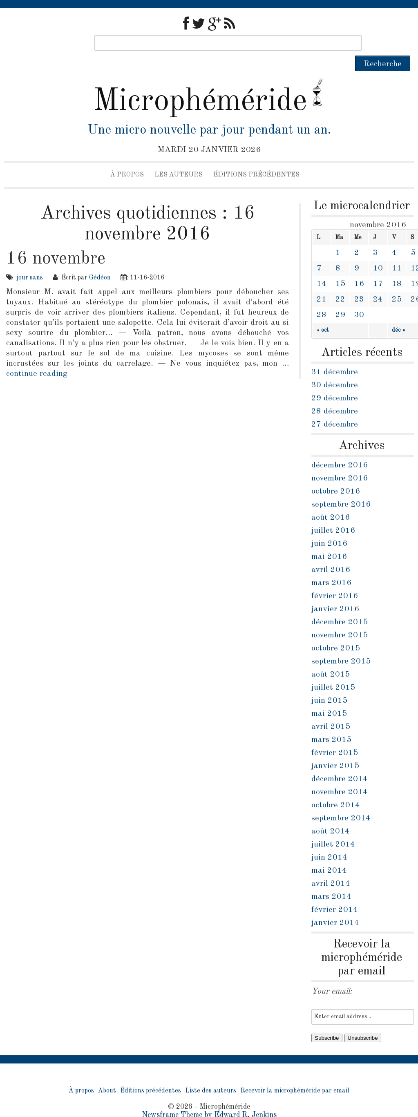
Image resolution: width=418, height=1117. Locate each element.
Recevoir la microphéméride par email (294, 1075)
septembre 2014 (341, 803)
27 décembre (334, 409)
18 (397, 268)
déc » (398, 314)
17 (378, 268)
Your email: (331, 976)
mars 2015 (331, 724)
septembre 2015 (341, 646)
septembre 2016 (341, 489)
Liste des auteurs (210, 1075)
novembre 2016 (339, 463)
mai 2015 (329, 698)
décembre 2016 (339, 450)
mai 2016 (329, 541)
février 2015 (334, 737)
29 (340, 299)
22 (340, 284)
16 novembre (55, 243)
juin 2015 (329, 685)
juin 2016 (329, 528)
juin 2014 (329, 842)
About (107, 1075)
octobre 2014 (335, 790)
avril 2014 (330, 868)
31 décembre (334, 357)
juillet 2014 (333, 829)
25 (397, 284)
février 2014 (334, 894)
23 (359, 284)
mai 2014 (329, 855)
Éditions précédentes (256, 159)
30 (359, 299)
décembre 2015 (339, 607)
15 (340, 268)
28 (321, 299)
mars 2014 (331, 881)
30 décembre (334, 370)
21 (321, 284)
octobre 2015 (335, 633)
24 (378, 284)
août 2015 (330, 659)
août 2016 (330, 502)
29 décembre (334, 383)
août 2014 (330, 816)
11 (397, 253)
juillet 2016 (333, 515)
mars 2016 (331, 567)
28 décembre (334, 396)
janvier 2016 (335, 594)
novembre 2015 (339, 620)
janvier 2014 (335, 907)
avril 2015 (330, 711)
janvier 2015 (335, 750)
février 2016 (334, 580)
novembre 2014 (339, 777)
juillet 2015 (333, 672)
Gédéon (100, 262)
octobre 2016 (335, 476)
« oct (323, 314)
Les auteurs (178, 159)
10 (378, 253)
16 (359, 268)
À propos (127, 159)
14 (321, 268)
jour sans (29, 262)
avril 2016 (330, 554)
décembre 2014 (339, 764)
